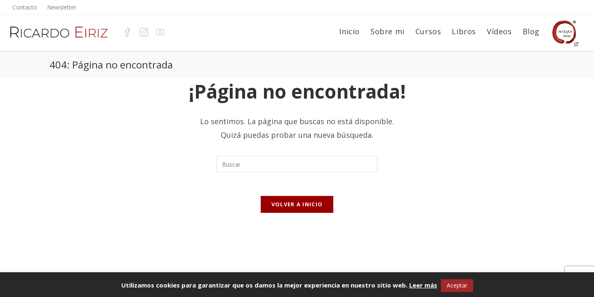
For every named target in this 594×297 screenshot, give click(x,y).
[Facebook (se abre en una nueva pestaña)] (125, 31)
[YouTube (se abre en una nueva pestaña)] (158, 31)
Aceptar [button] (457, 285)
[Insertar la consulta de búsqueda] (297, 164)
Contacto (24, 7)
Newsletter (61, 7)
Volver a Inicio (297, 205)
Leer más (423, 285)
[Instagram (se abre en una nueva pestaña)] (142, 31)
